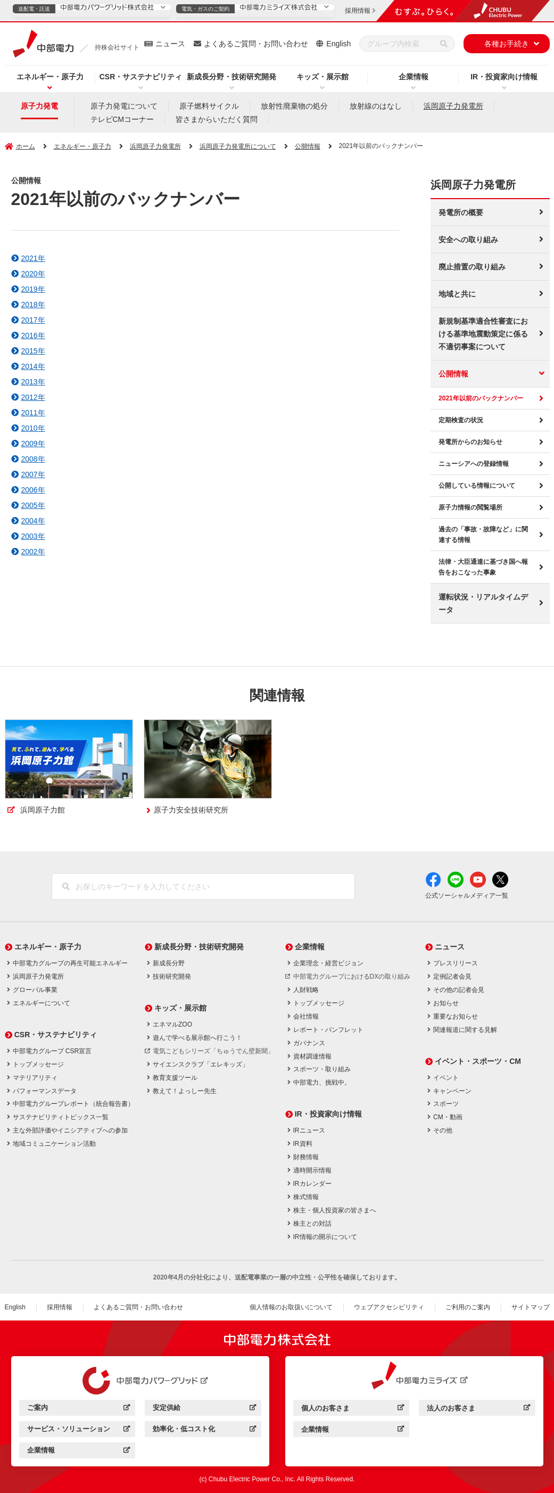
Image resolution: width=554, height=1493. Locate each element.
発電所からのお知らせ (470, 442)
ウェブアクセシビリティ (389, 1307)
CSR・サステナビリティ (141, 76)
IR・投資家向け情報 (504, 76)
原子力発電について (124, 106)
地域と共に (457, 294)
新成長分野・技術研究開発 (231, 76)
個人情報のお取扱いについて (291, 1307)
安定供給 (204, 1409)
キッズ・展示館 (322, 76)
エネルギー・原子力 (50, 76)
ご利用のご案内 (467, 1307)
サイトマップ (530, 1307)
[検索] (444, 43)
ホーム (25, 146)
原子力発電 (39, 106)
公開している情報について (477, 485)
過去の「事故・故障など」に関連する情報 (483, 535)
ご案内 (78, 1409)
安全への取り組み (468, 239)
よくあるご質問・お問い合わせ (256, 43)
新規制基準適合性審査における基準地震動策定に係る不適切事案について (483, 334)
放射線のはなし (376, 106)
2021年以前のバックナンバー (481, 398)
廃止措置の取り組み (472, 266)
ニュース (170, 43)
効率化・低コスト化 (204, 1430)
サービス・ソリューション (78, 1430)
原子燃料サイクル (209, 106)
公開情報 (307, 146)
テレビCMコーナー (122, 119)
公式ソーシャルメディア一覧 (466, 895)
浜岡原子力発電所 (453, 106)
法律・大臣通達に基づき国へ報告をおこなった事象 (483, 567)
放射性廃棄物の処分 (294, 106)
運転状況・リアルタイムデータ (483, 603)
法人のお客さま (478, 1409)
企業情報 (413, 76)
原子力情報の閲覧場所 (470, 507)
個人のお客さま (352, 1409)
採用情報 (59, 1307)
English (338, 43)
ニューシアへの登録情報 (474, 463)
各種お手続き (506, 43)
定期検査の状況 (461, 420)
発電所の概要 (461, 212)
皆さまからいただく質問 (217, 119)
